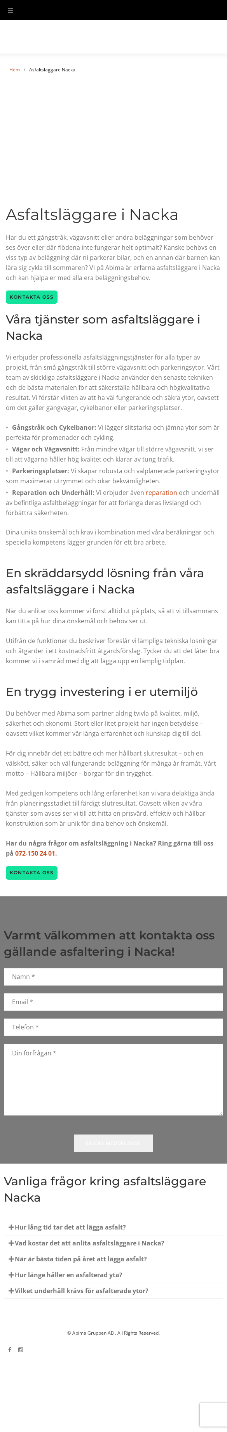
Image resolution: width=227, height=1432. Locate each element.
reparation (161, 492)
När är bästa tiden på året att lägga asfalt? (81, 1259)
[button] (113, 1227)
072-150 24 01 (35, 853)
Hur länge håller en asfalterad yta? (68, 1275)
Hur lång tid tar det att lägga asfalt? (70, 1227)
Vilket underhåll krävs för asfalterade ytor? (81, 1291)
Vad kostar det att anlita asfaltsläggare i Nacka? (89, 1243)
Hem (14, 69)
